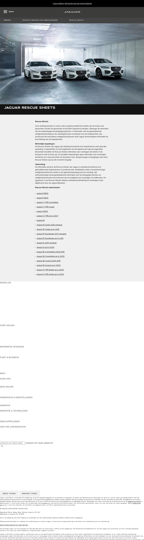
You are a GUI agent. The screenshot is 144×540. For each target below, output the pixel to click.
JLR (2, 381)
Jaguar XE (41, 220)
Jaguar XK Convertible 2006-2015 (51, 252)
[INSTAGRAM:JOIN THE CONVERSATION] (7, 429)
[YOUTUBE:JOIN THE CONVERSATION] (6, 435)
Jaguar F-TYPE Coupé (45, 207)
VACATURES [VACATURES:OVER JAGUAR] (6, 336)
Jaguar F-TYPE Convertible (47, 202)
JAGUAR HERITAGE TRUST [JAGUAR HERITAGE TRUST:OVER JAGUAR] (13, 344)
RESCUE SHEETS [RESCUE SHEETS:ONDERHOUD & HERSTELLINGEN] (8, 403)
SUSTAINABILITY (8, 384)
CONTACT (5, 465)
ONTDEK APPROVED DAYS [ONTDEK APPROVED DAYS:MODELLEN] (13, 315)
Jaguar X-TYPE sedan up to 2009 (50, 274)
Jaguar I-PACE (42, 211)
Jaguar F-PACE (42, 198)
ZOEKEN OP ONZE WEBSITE (39, 443)
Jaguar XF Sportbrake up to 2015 (50, 238)
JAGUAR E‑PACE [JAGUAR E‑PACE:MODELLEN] (8, 293)
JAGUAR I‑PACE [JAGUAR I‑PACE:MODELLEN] (7, 299)
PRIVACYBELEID (8, 457)
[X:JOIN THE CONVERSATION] (2, 440)
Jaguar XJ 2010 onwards (47, 243)
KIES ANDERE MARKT (10, 449)
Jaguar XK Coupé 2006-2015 (49, 261)
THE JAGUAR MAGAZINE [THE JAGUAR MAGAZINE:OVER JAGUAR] (12, 333)
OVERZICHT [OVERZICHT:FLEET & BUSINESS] (6, 360)
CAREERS (5, 452)
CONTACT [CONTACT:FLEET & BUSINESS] (5, 371)
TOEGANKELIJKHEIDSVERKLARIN (16, 468)
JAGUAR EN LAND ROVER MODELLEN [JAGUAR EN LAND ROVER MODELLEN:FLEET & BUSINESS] (18, 363)
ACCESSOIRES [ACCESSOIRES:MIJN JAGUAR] (7, 392)
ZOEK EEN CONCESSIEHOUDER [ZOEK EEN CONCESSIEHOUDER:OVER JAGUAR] (15, 341)
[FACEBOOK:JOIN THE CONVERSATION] (6, 437)
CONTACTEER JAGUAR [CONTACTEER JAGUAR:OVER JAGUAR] (11, 339)
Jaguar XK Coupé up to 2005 (49, 265)
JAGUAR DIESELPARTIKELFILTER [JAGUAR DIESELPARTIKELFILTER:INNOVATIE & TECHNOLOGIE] (16, 416)
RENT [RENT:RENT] (2, 376)
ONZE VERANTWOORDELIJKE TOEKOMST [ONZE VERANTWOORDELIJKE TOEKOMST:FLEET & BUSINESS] (20, 365)
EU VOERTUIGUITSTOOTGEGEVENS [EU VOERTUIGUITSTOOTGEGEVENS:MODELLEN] (17, 317)
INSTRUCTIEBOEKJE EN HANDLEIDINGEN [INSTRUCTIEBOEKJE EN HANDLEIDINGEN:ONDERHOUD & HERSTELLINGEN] (20, 400)
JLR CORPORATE (8, 462)
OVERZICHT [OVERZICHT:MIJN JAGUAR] (6, 389)
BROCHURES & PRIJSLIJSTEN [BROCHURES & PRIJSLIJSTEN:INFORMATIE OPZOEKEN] (14, 349)
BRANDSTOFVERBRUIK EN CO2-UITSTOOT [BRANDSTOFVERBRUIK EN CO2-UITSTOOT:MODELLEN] (20, 312)
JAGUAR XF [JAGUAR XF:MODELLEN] (5, 307)
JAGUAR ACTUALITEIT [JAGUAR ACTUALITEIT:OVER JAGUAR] (11, 331)
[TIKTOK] (4, 432)
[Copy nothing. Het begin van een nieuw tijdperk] (72, 3)
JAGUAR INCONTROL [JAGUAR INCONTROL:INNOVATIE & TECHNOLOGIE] (10, 413)
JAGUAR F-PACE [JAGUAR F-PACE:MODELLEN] (8, 296)
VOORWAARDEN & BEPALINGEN (15, 454)
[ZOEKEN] (2, 446)
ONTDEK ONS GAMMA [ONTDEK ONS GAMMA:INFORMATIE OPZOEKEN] (11, 352)
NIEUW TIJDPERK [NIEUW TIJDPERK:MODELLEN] (8, 323)
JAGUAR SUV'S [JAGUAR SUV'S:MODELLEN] (7, 288)
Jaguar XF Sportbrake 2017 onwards (51, 234)
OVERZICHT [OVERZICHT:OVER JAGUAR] (6, 328)
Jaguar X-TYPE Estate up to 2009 (50, 270)
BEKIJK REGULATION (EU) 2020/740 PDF (14, 525)
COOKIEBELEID (7, 460)
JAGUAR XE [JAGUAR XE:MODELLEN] (5, 304)
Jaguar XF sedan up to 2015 (48, 229)
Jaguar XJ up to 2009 (45, 247)
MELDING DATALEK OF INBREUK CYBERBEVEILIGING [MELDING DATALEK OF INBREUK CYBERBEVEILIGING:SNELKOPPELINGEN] (26, 424)
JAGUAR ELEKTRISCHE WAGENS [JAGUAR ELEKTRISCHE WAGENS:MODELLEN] (16, 291)
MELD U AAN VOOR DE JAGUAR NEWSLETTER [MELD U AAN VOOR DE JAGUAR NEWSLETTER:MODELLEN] (22, 320)
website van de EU (134, 501)
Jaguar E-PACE (42, 193)
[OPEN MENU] (9, 12)
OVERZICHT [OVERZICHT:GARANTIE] (6, 408)
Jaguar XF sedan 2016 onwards (49, 225)
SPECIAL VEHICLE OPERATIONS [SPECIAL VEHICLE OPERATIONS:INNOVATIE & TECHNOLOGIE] (15, 419)
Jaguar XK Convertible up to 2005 (51, 256)
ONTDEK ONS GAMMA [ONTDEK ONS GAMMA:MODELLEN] (11, 285)
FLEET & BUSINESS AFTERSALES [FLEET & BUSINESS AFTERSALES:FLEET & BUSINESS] (16, 368)
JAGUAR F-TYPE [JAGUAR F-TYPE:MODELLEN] (8, 301)
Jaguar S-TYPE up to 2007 (47, 216)
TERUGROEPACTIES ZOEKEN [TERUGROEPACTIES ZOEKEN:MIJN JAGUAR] (14, 395)
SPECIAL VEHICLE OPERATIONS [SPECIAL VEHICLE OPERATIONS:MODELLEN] (15, 309)
